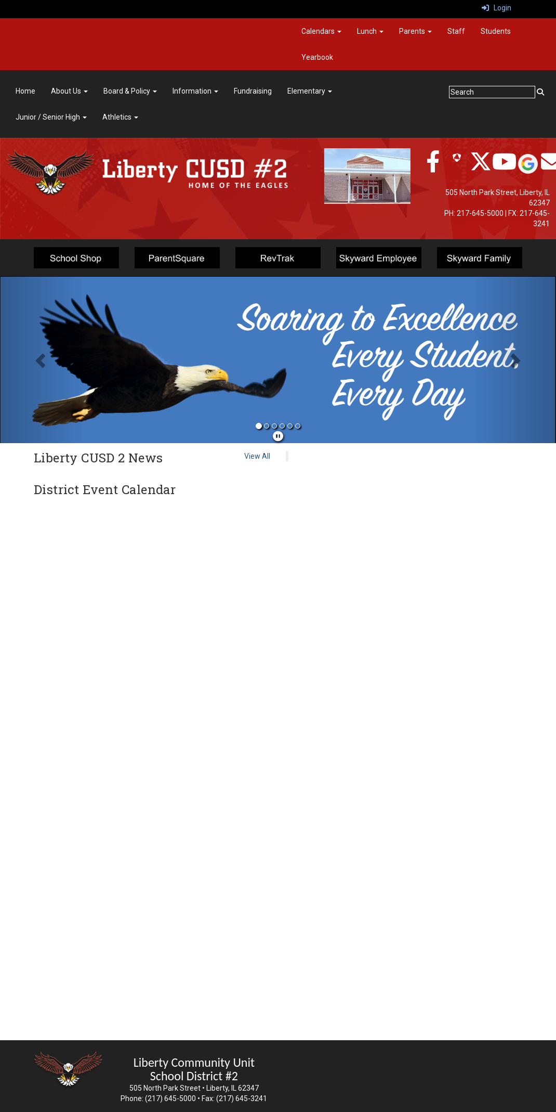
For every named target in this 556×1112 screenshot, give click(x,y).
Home (25, 91)
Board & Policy (130, 91)
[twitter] (480, 167)
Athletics (120, 117)
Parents (415, 31)
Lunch (370, 31)
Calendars (321, 31)
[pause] (278, 436)
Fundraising (253, 91)
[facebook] (432, 167)
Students (496, 31)
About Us (69, 91)
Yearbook (317, 57)
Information (195, 91)
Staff (456, 31)
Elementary (309, 91)
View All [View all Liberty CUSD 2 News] (257, 456)
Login (496, 8)
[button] (42, 359)
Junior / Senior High (51, 117)
